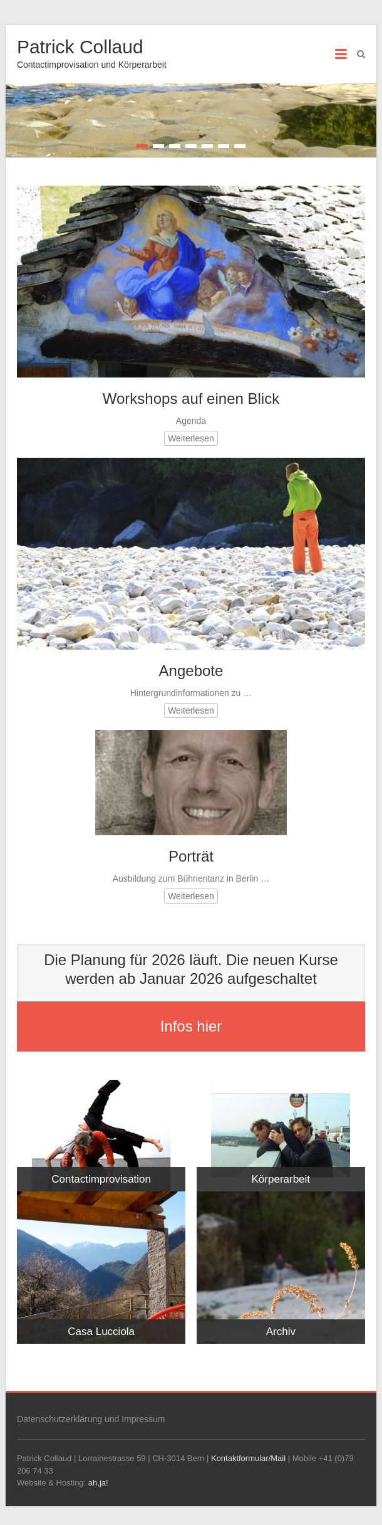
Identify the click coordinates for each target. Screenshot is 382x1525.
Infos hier (191, 1026)
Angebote (191, 670)
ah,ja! (98, 1482)
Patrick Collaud (80, 46)
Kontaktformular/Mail (248, 1458)
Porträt (191, 856)
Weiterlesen (191, 438)
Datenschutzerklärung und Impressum (91, 1419)
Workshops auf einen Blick (191, 398)
